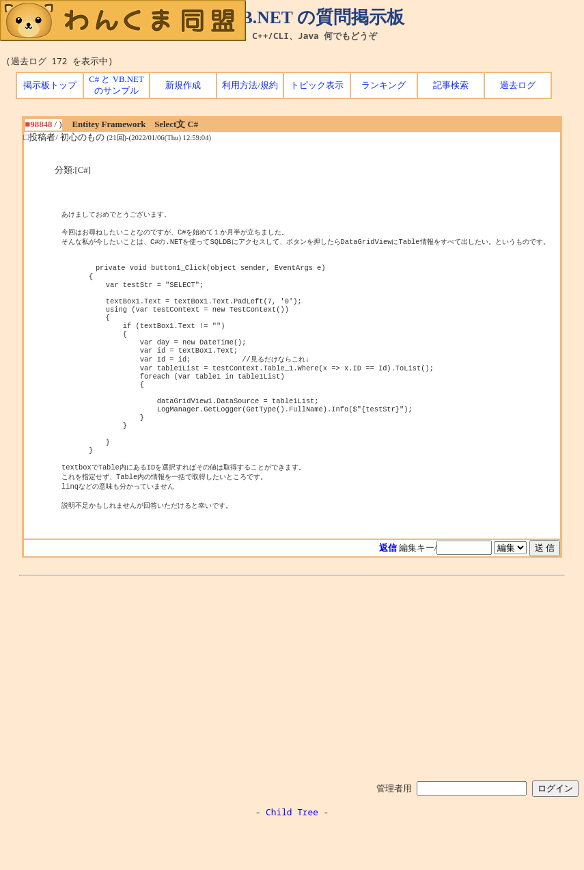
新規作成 (183, 85)
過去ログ (518, 85)
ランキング (383, 85)
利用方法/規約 (250, 85)
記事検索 (451, 85)
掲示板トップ (50, 85)
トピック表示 (317, 85)
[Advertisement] (292, 719)
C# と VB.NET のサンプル (116, 85)
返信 (388, 592)
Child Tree (292, 855)
